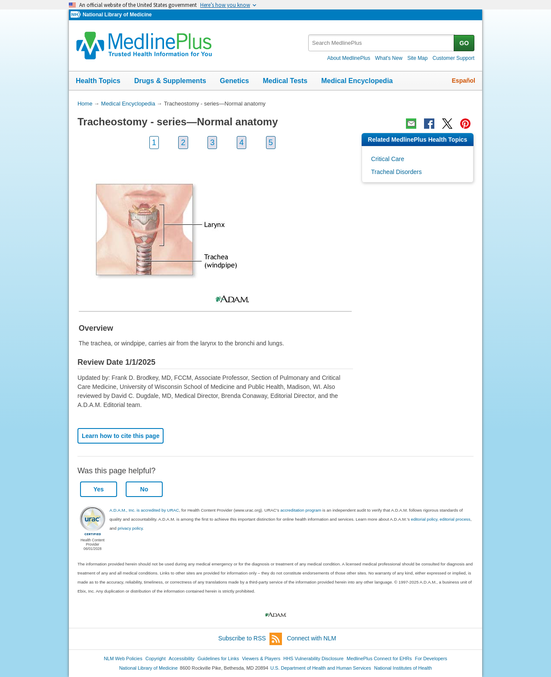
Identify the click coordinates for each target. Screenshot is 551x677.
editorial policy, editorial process (441, 519)
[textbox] (381, 42)
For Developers (431, 658)
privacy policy (130, 528)
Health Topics (98, 80)
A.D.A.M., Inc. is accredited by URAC (144, 510)
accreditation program (300, 510)
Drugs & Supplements (170, 80)
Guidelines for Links (218, 658)
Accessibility (182, 658)
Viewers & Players (261, 658)
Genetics (234, 80)
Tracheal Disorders (396, 171)
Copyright (155, 658)
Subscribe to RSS (250, 639)
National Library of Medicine (117, 15)
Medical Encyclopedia (357, 80)
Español (463, 80)
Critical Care (387, 158)
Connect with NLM (311, 638)
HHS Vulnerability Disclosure (313, 658)
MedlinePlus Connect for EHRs (379, 658)
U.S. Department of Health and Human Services (320, 668)
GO (464, 43)
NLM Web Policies (123, 658)
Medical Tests (285, 80)
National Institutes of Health (403, 668)
